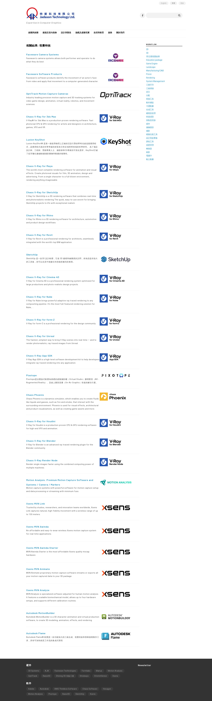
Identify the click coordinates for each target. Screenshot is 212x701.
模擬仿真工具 (159, 133)
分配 (155, 95)
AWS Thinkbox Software (65, 674)
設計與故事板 (159, 137)
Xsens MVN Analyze (37, 574)
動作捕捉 (157, 102)
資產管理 (157, 144)
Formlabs (86, 656)
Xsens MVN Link (35, 490)
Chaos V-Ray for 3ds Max (41, 113)
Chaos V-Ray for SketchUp (42, 182)
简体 (182, 3)
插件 (155, 123)
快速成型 (157, 116)
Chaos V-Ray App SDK (39, 342)
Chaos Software (89, 674)
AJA (47, 656)
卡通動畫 (157, 105)
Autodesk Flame (36, 617)
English (163, 3)
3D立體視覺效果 (160, 56)
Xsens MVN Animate (38, 553)
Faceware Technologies (65, 656)
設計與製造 (66, 32)
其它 (155, 91)
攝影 (155, 130)
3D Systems (33, 656)
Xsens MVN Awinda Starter (42, 532)
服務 (110, 32)
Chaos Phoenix (35, 381)
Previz (156, 74)
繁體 (173, 3)
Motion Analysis (115, 656)
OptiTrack (32, 661)
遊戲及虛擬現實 (82, 32)
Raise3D (46, 661)
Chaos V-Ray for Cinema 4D (42, 266)
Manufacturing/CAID (162, 70)
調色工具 (157, 140)
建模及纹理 (158, 112)
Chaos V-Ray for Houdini (40, 407)
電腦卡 (156, 154)
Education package (161, 60)
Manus (99, 656)
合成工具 (157, 109)
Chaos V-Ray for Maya (39, 159)
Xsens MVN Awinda (37, 511)
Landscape (158, 67)
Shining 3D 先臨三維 (65, 661)
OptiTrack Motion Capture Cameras (47, 93)
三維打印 (157, 84)
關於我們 (120, 32)
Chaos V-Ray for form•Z (40, 306)
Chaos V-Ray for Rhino (39, 205)
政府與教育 (99, 32)
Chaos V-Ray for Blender (41, 427)
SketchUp (32, 244)
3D (154, 53)
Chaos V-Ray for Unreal (40, 322)
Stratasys (84, 661)
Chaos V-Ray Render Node (42, 446)
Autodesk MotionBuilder (40, 597)
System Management (162, 81)
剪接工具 (157, 98)
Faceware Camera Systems (42, 54)
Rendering (157, 77)
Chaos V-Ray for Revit (39, 224)
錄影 (155, 151)
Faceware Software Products (44, 74)
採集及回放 (158, 119)
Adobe (31, 674)
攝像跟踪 (157, 126)
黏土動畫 (157, 158)
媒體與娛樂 (33, 32)
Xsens (115, 661)
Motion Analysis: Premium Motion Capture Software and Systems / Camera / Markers (66, 467)
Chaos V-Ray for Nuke (39, 286)
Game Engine (159, 63)
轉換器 (156, 147)
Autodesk (44, 674)
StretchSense (100, 661)
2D (154, 49)
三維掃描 (157, 88)
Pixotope (31, 361)
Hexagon (107, 674)
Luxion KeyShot (35, 132)
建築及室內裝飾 (50, 32)
